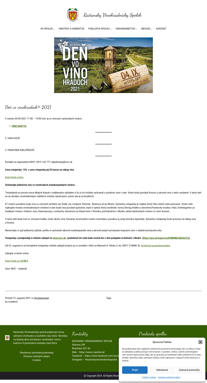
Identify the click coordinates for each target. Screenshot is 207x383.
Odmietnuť (162, 369)
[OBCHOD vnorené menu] (151, 29)
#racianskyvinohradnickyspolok (101, 362)
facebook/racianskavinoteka (155, 247)
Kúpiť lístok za (16, 262)
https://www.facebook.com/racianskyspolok (107, 359)
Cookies (37, 363)
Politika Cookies (149, 377)
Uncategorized (41, 300)
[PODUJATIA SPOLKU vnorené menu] (111, 29)
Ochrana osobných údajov (169, 377)
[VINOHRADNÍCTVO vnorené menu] (136, 29)
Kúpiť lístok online (14, 178)
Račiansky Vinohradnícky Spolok (112, 15)
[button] (200, 342)
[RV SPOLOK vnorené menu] (54, 29)
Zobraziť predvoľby (189, 369)
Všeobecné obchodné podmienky (37, 355)
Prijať (135, 369)
